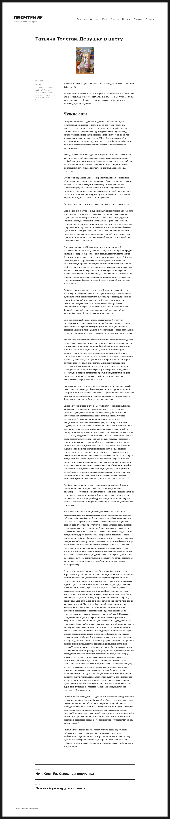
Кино (104, 19)
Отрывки (94, 19)
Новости (126, 19)
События (138, 19)
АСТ (36, 87)
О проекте (151, 19)
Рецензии (82, 19)
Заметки (115, 19)
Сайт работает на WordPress (27, 809)
